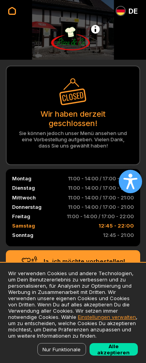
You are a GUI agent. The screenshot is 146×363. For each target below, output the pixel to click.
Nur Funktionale (61, 349)
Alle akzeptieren (113, 349)
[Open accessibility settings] (130, 181)
